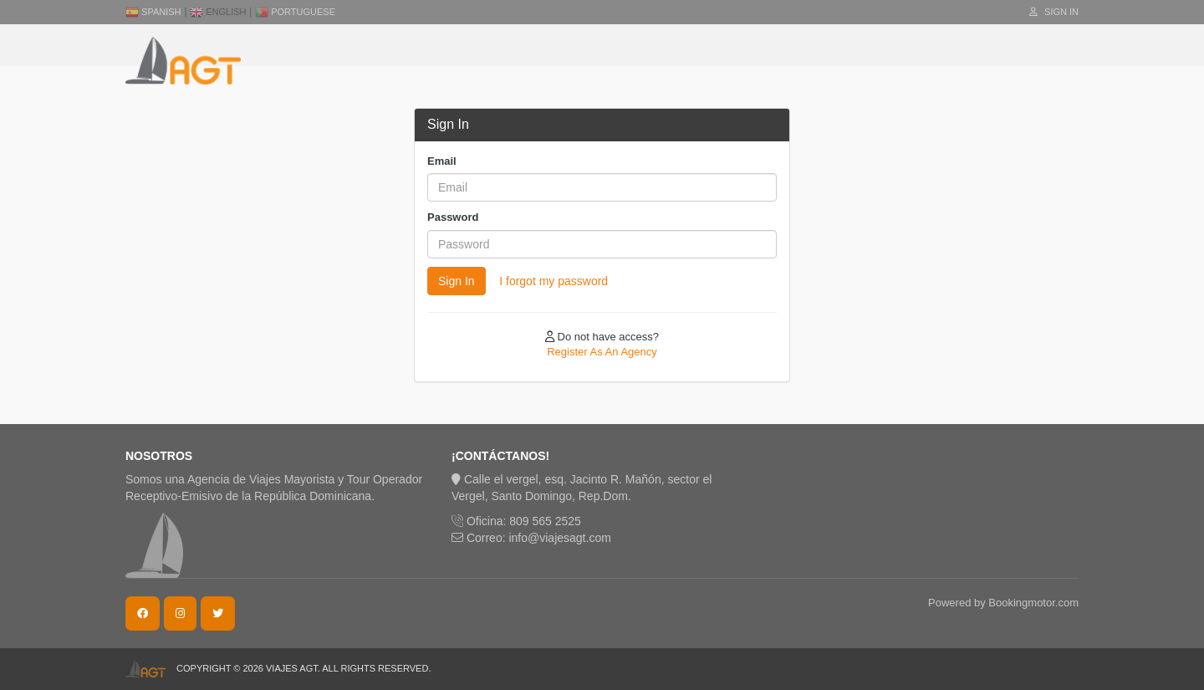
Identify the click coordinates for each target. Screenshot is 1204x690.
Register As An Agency (602, 351)
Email (442, 161)
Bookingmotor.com (1033, 602)
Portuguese (295, 12)
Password (452, 217)
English (218, 12)
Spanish (153, 12)
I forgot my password (553, 281)
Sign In (1054, 12)
